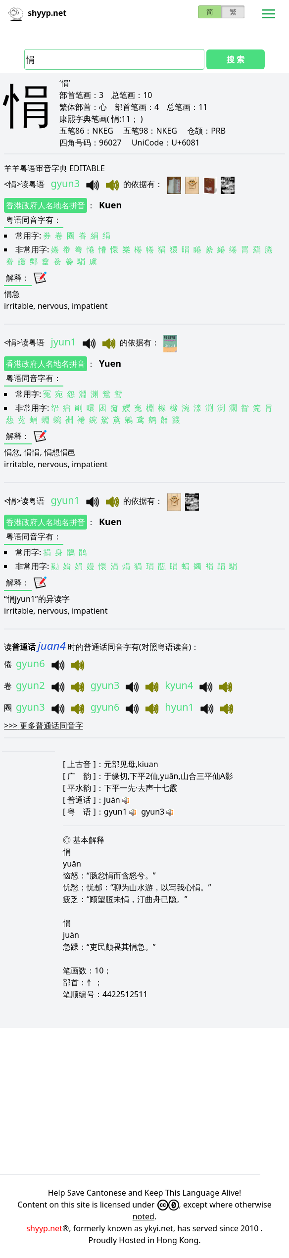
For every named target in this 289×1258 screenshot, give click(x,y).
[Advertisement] (144, 1101)
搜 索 (235, 59)
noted (143, 1216)
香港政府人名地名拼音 (45, 205)
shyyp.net (44, 1228)
